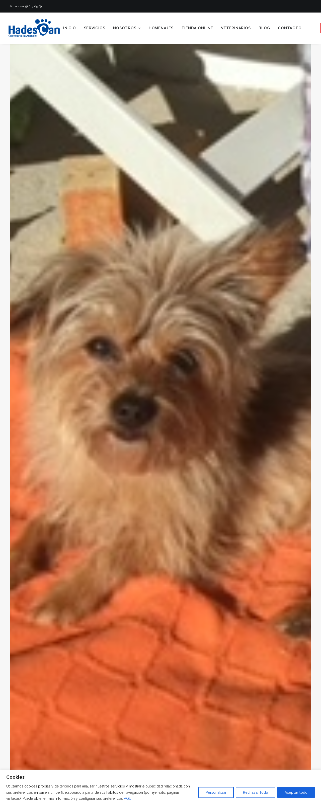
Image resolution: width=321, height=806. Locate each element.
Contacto (289, 28)
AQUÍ (128, 798)
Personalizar (216, 792)
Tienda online (197, 28)
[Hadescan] (34, 28)
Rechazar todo (255, 792)
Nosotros (127, 28)
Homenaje (111, 741)
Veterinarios (236, 28)
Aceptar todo (296, 792)
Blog (264, 28)
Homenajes (161, 28)
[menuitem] (69, 28)
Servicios (94, 28)
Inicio (69, 28)
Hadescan (145, 741)
